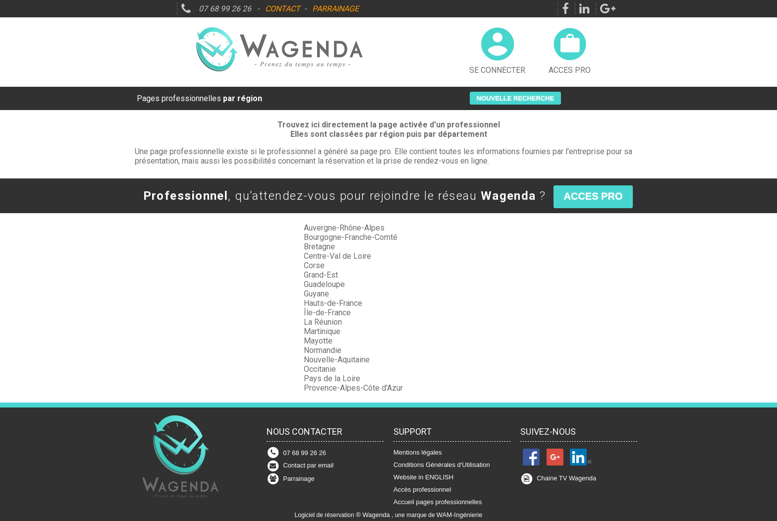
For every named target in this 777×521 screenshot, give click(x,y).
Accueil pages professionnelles (437, 502)
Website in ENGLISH (423, 477)
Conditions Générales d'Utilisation (441, 464)
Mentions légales (417, 452)
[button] (515, 98)
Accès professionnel (422, 489)
